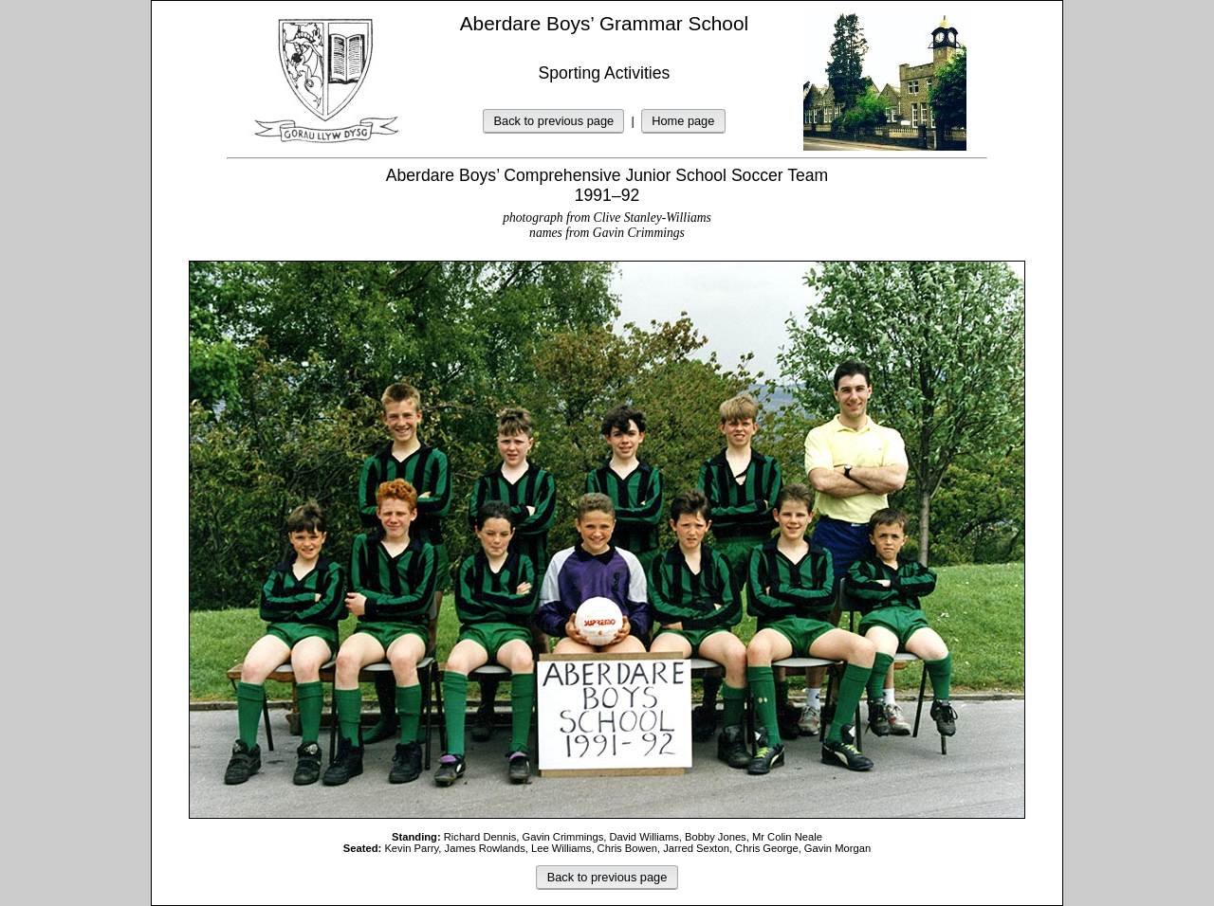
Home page (683, 121)
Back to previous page (554, 121)
